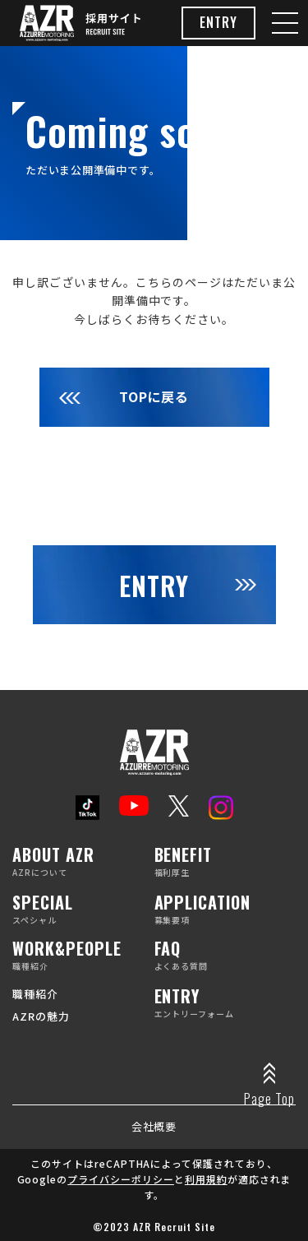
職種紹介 (83, 956)
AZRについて (83, 862)
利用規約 (206, 1179)
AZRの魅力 (41, 1016)
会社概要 (154, 1126)
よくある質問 (225, 956)
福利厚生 (225, 862)
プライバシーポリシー (120, 1179)
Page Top (269, 1099)
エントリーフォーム (225, 1004)
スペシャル (83, 910)
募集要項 (225, 910)
